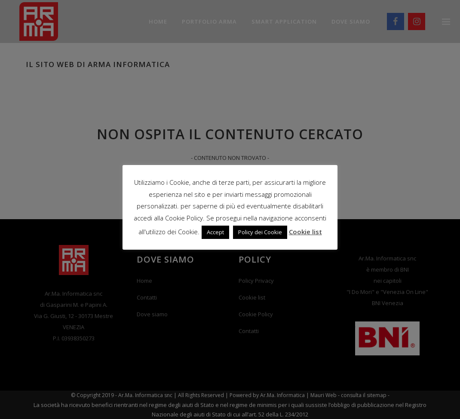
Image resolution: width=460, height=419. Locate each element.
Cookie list (305, 231)
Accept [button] (215, 232)
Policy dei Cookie (260, 232)
